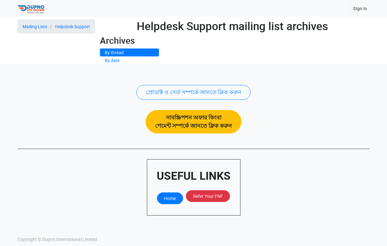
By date (112, 60)
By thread (114, 52)
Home (170, 198)
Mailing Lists (35, 26)
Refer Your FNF (208, 196)
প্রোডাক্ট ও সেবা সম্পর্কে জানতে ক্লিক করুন (193, 92)
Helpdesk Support (72, 26)
